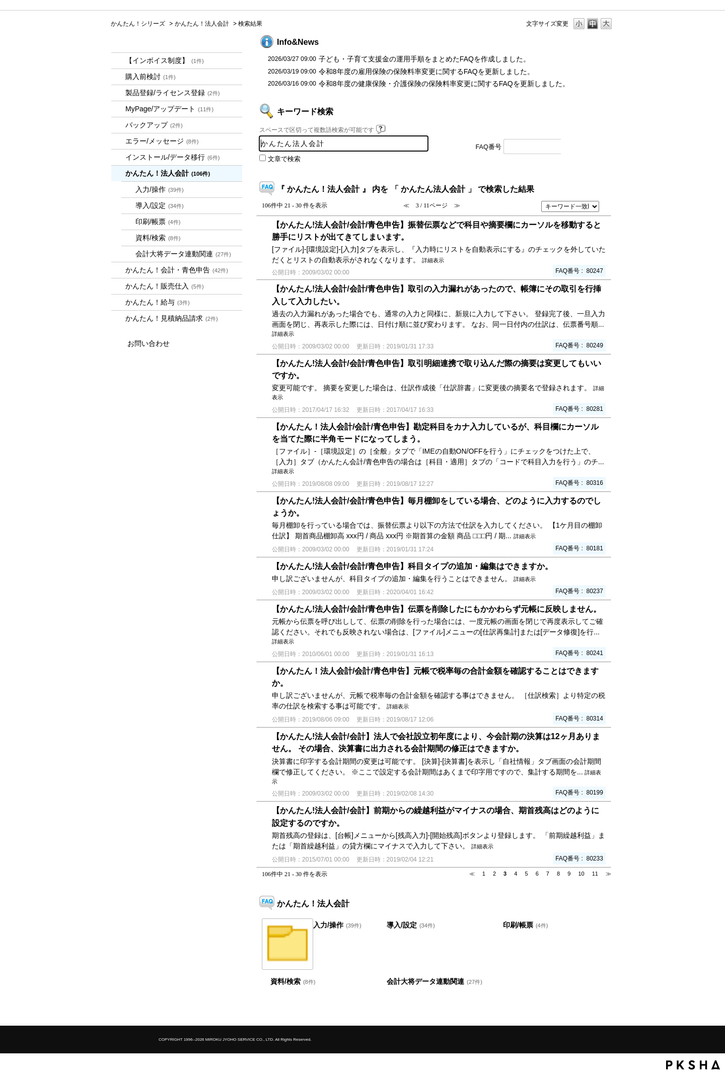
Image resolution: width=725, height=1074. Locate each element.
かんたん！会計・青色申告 (176, 270)
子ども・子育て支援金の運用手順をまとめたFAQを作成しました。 (424, 59)
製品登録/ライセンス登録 (172, 93)
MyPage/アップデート (169, 109)
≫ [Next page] (608, 874)
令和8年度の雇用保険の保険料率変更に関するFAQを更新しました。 (426, 71)
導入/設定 (159, 205)
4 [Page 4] (515, 874)
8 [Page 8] (558, 874)
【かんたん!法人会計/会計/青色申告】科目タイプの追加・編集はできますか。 (412, 565)
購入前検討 (150, 77)
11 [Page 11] (595, 874)
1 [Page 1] (483, 874)
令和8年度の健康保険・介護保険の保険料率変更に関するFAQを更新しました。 (444, 84)
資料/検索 (158, 238)
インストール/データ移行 (172, 157)
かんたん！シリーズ (138, 23)
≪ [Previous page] (472, 874)
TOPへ (589, 1009)
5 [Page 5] (526, 874)
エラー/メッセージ (162, 141)
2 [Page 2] (494, 874)
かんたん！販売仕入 (164, 286)
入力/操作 (159, 189)
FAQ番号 (488, 147)
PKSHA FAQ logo (693, 1064)
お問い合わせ (148, 343)
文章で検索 (284, 159)
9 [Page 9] (568, 874)
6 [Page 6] (537, 874)
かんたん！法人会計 (202, 23)
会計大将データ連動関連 (183, 254)
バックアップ (154, 125)
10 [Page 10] (581, 874)
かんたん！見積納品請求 (171, 318)
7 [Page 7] (547, 874)
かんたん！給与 (157, 302)
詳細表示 (433, 260)
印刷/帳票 (158, 222)
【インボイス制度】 (164, 60)
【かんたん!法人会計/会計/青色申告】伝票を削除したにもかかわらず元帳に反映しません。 (436, 608)
